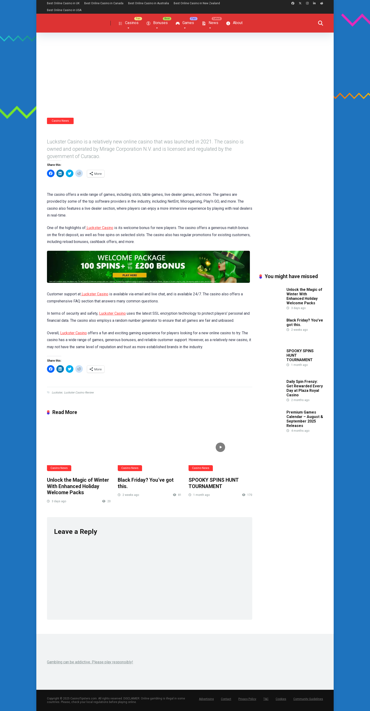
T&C (266, 699)
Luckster (57, 392)
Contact (226, 699)
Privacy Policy (247, 699)
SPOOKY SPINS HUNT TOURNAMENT (214, 483)
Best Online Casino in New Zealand (197, 3)
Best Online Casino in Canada (103, 3)
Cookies (281, 699)
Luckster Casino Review (79, 392)
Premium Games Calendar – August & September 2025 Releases (304, 419)
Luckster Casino (99, 228)
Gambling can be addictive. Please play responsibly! (90, 662)
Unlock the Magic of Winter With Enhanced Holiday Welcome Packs (78, 486)
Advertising (206, 699)
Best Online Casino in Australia (148, 3)
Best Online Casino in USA (64, 10)
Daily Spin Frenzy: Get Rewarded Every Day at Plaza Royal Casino (304, 388)
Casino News (60, 120)
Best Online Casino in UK (63, 3)
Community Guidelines (308, 699)
